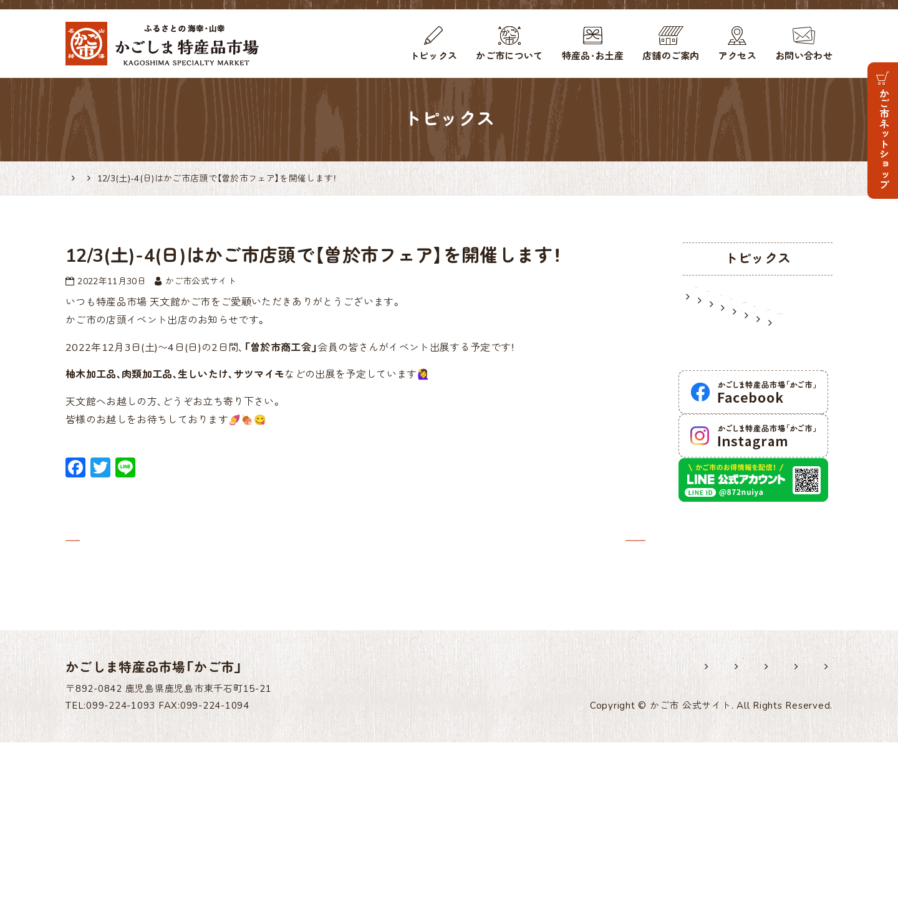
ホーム (431, 839)
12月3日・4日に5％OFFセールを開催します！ (178, 537)
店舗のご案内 (671, 56)
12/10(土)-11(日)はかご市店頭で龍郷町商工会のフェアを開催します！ (471, 537)
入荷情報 (715, 360)
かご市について (509, 56)
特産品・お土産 (593, 56)
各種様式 (601, 839)
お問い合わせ (804, 56)
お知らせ (715, 297)
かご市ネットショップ (883, 138)
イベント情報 (725, 339)
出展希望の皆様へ (514, 839)
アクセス (737, 56)
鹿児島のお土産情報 (740, 381)
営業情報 (715, 318)
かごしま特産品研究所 (745, 444)
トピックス (434, 56)
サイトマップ (804, 839)
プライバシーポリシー (697, 839)
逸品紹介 (715, 402)
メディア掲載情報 (735, 423)
